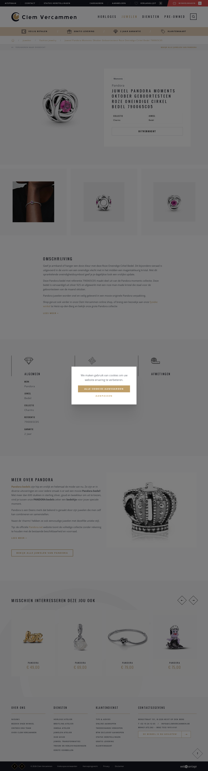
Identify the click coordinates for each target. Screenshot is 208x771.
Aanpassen (104, 396)
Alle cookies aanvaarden (104, 388)
